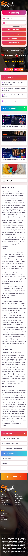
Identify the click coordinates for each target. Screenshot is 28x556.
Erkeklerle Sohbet (4, 504)
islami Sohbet (4, 525)
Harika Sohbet (18, 500)
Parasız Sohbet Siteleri (5, 500)
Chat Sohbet (17, 506)
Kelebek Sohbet (4, 528)
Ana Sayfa (17, 494)
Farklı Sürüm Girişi (14, 38)
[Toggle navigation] (25, 3)
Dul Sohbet (3, 521)
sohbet (16, 341)
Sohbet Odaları (4, 508)
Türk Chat (17, 508)
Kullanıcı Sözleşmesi (19, 498)
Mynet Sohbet (4, 519)
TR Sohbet (3, 502)
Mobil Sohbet (3, 496)
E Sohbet (3, 523)
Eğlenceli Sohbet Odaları (7, 176)
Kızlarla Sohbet (14, 34)
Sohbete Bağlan (14, 29)
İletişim (2, 517)
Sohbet (2, 494)
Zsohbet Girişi (14, 43)
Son (11, 180)
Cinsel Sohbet (4, 527)
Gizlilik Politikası (18, 496)
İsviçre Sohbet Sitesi (6, 458)
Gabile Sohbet (4, 506)
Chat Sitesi (4, 463)
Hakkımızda (3, 515)
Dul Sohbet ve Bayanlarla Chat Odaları (10, 443)
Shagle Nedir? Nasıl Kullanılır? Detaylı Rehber (11, 143)
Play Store (9, 69)
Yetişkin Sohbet (18, 502)
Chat (2, 498)
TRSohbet (4, 468)
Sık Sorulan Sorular (5, 513)
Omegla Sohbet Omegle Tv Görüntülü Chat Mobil (12, 448)
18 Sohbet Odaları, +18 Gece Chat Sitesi (10, 438)
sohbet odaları (16, 190)
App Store (19, 69)
